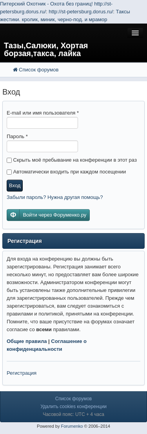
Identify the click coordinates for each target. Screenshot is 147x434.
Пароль (17, 136)
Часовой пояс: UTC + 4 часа (73, 414)
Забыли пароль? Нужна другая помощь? (55, 197)
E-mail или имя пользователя (43, 113)
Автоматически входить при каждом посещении (66, 172)
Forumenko (72, 426)
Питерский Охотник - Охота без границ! (46, 4)
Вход (14, 185)
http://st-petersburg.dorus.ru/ (81, 12)
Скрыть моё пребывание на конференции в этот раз (72, 160)
